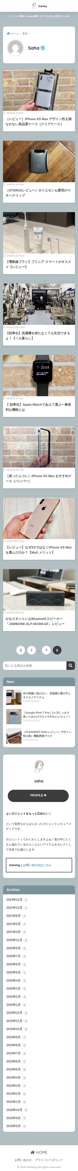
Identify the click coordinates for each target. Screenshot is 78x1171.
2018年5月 (16, 1126)
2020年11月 (17, 940)
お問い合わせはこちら (37, 865)
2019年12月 (17, 1013)
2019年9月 (16, 1037)
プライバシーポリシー (49, 1160)
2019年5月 (16, 1069)
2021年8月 (16, 916)
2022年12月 (17, 908)
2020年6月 (16, 964)
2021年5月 (16, 924)
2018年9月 (16, 1118)
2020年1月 (16, 1005)
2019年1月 (16, 1102)
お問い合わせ (23, 1160)
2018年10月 (17, 1110)
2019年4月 (16, 1078)
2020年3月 (16, 989)
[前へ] (20, 650)
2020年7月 (16, 956)
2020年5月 (16, 972)
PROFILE (38, 795)
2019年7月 (16, 1053)
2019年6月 (16, 1061)
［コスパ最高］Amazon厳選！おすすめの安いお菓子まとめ (39, 16)
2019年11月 (17, 1021)
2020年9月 (16, 948)
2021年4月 (16, 932)
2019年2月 (16, 1094)
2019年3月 (16, 1086)
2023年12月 (17, 900)
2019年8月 (16, 1045)
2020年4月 (16, 980)
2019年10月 (17, 1029)
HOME (39, 1152)
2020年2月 (16, 997)
